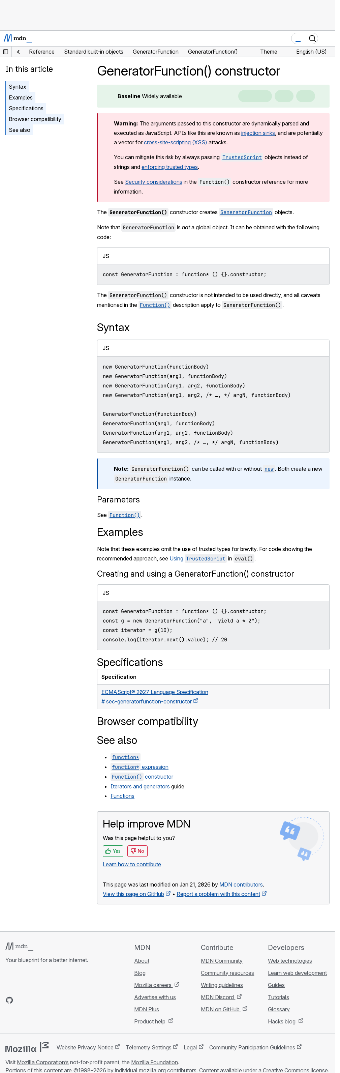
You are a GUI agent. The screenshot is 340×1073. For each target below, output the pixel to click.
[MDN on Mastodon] (46, 1000)
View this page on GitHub (133, 894)
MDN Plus (146, 1009)
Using (198, 558)
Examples (21, 97)
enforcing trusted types (170, 167)
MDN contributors (241, 884)
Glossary (279, 1009)
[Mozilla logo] (27, 1047)
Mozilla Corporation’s (43, 1062)
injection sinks (258, 132)
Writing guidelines (222, 985)
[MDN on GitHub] (9, 1000)
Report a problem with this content (218, 894)
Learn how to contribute (132, 864)
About (141, 960)
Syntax (17, 86)
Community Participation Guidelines (252, 1047)
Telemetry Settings (149, 1047)
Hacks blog (282, 1021)
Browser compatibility (35, 119)
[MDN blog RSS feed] (58, 1000)
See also (19, 129)
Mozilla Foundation (154, 1062)
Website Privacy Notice (85, 1047)
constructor (142, 776)
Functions (122, 795)
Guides (276, 985)
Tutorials (278, 997)
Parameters (118, 499)
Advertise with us (155, 997)
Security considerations (153, 181)
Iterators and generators (140, 786)
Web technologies (290, 960)
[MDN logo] (19, 946)
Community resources (227, 972)
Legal (190, 1047)
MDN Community (222, 960)
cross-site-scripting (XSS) (175, 142)
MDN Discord (218, 997)
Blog (140, 972)
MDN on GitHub (221, 1009)
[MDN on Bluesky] (22, 1000)
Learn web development (297, 972)
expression (139, 766)
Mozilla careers (153, 985)
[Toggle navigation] (327, 38)
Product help (150, 1021)
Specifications (26, 108)
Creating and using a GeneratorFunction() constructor (195, 574)
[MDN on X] (34, 1000)
